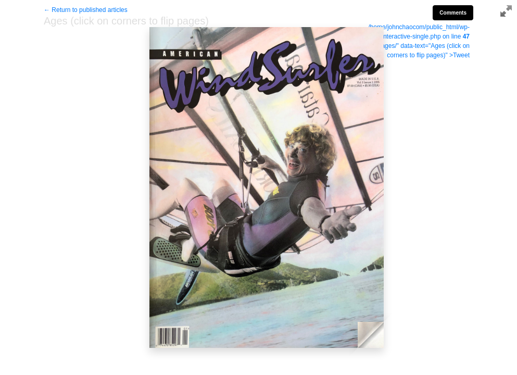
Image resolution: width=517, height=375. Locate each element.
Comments (452, 13)
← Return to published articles (86, 10)
